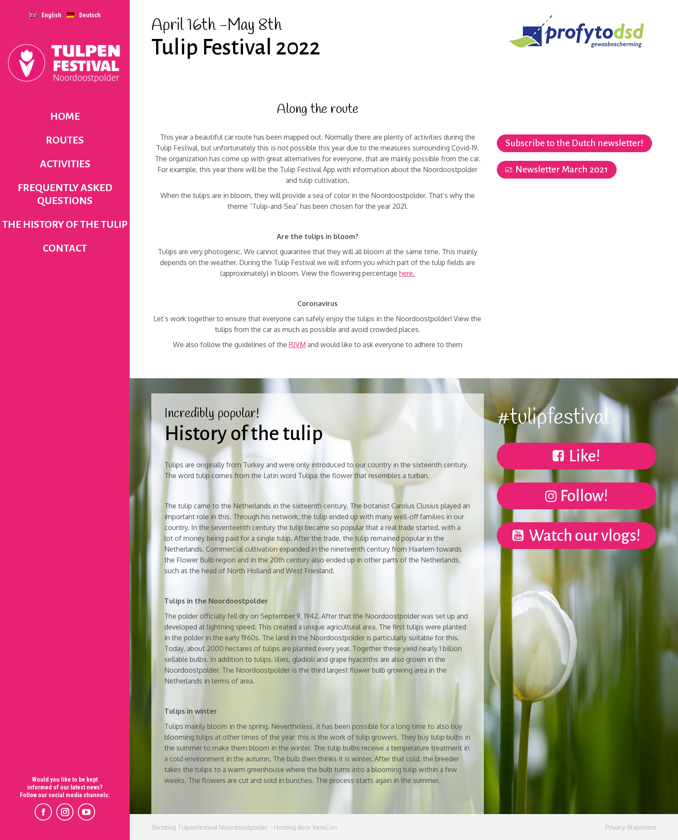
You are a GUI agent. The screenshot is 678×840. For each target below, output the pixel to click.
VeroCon (325, 827)
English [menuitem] (51, 15)
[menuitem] (45, 15)
